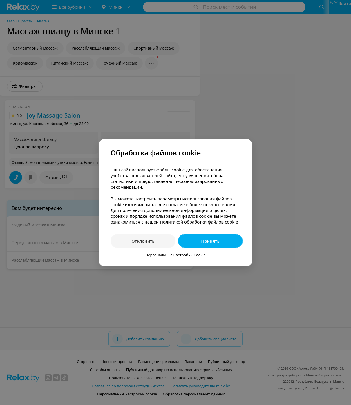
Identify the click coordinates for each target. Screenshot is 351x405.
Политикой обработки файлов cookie (199, 222)
